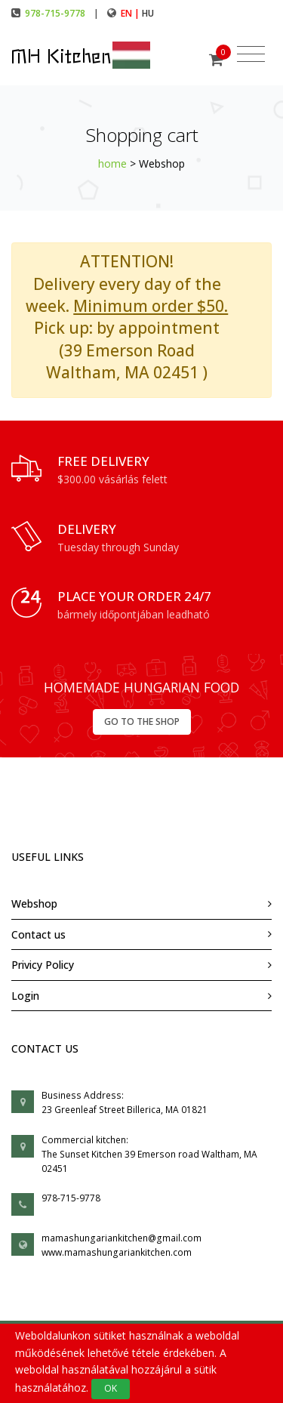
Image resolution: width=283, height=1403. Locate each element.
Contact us (38, 934)
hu (148, 13)
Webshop (34, 903)
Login (25, 995)
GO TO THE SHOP (142, 721)
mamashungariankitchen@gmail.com (121, 1238)
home (112, 163)
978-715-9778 (55, 13)
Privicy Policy (42, 964)
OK (110, 1388)
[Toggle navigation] (250, 54)
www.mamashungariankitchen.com (117, 1252)
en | (131, 13)
